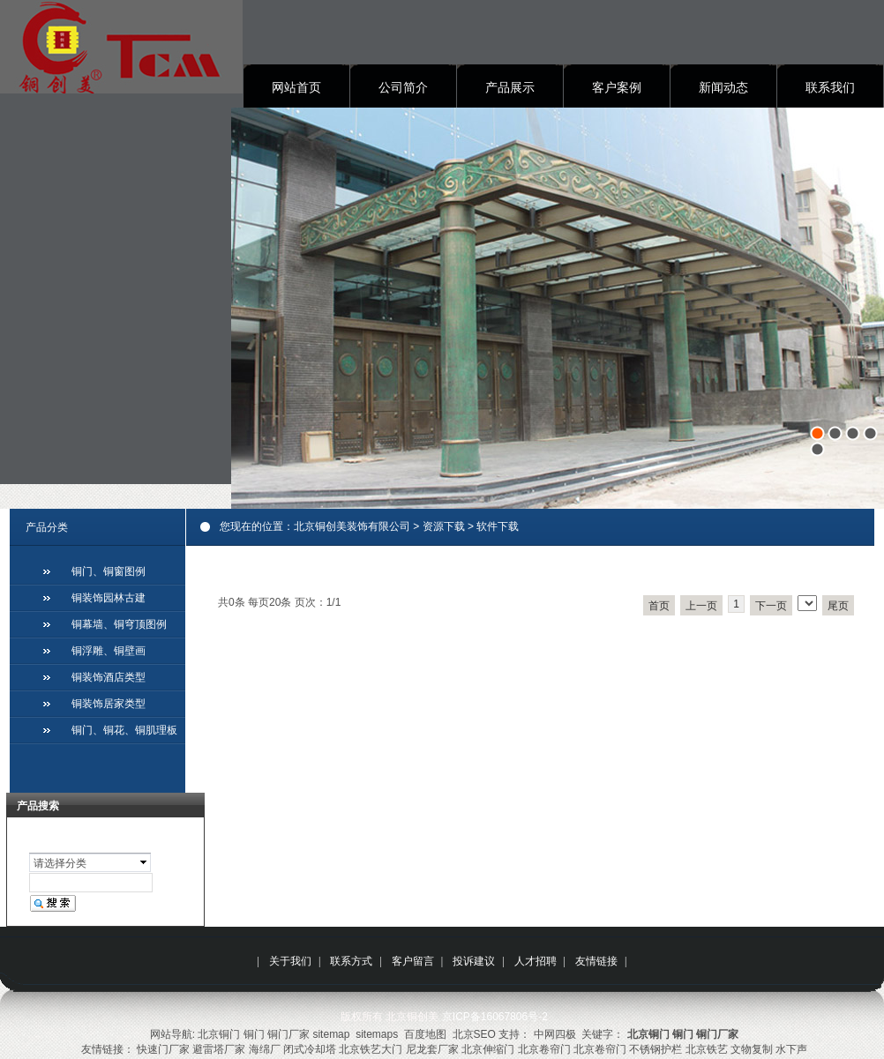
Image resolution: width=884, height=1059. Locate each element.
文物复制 (751, 1049)
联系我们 (830, 87)
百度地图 (425, 1034)
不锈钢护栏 (655, 1049)
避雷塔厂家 (218, 1049)
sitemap (330, 1034)
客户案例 (616, 87)
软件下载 (497, 526)
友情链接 (596, 961)
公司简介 (403, 87)
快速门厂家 (163, 1049)
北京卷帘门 (544, 1049)
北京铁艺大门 (370, 1049)
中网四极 (555, 1034)
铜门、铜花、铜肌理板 (124, 730)
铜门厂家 (288, 1034)
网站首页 (296, 87)
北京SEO (474, 1034)
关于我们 (290, 961)
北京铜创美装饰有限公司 (352, 526)
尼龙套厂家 (432, 1049)
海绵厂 (265, 1049)
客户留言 (413, 961)
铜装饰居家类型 (108, 703)
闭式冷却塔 (309, 1049)
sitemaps (377, 1034)
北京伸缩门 (487, 1049)
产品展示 (510, 87)
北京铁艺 (706, 1049)
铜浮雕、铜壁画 (108, 651)
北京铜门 (219, 1034)
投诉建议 (474, 961)
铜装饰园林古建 (108, 598)
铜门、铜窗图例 (108, 571)
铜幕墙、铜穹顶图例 (119, 624)
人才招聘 (535, 961)
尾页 (838, 606)
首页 (659, 606)
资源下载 (444, 526)
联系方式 (351, 961)
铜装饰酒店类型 (108, 677)
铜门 (254, 1034)
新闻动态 (723, 87)
